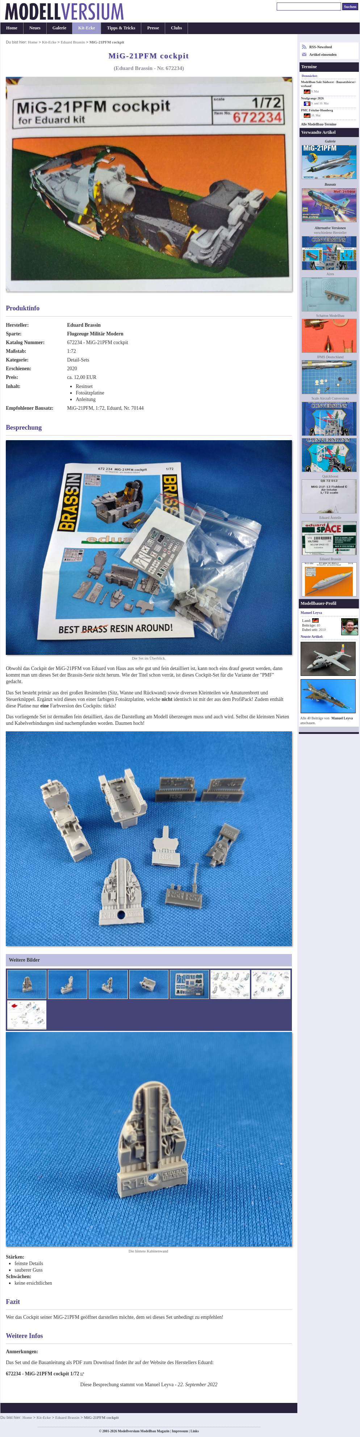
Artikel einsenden (322, 55)
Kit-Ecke (86, 27)
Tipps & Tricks (121, 27)
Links (195, 1431)
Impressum (180, 1431)
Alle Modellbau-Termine (318, 124)
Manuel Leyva (342, 718)
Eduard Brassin (73, 42)
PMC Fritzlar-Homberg (317, 110)
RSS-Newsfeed (320, 47)
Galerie (59, 27)
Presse (153, 27)
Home (11, 27)
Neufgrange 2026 (312, 98)
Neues (35, 27)
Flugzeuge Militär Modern (95, 333)
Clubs (176, 27)
